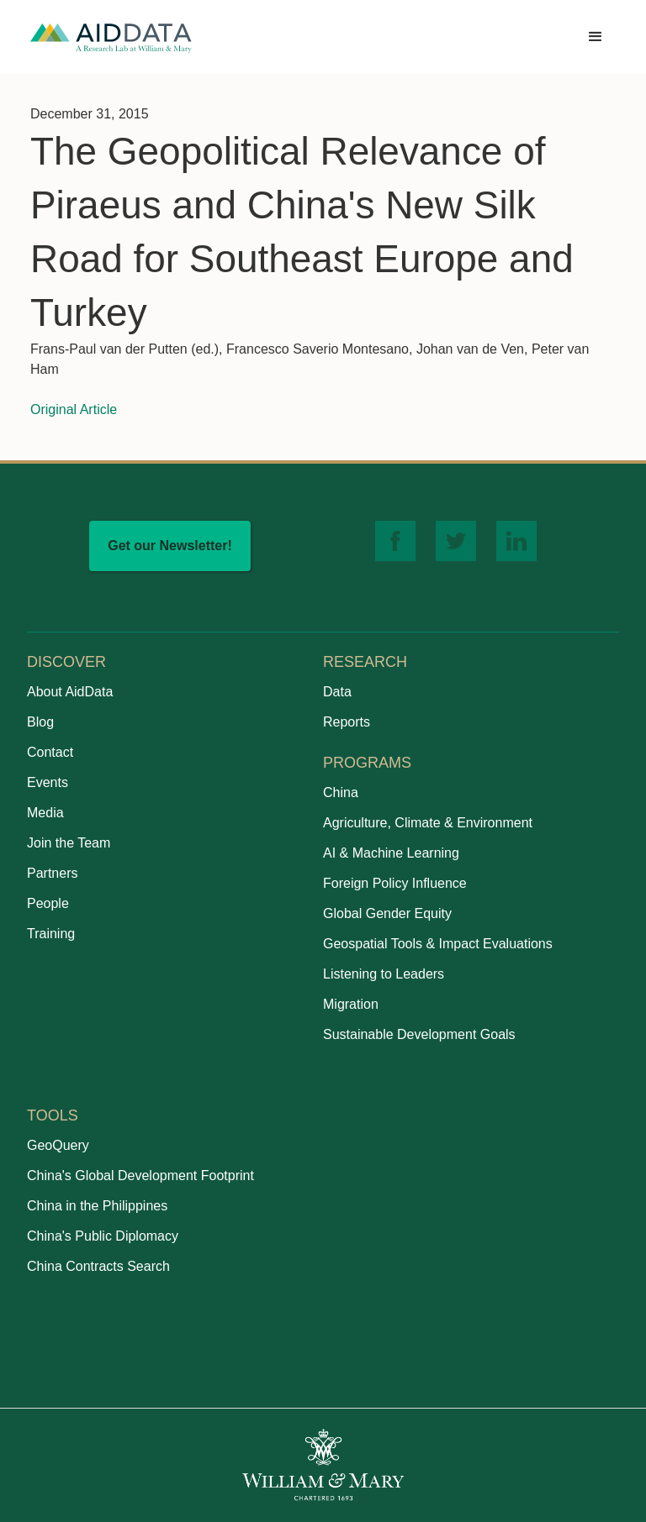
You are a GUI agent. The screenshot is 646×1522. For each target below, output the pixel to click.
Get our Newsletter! (170, 545)
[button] (595, 37)
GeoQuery (58, 1145)
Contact (50, 752)
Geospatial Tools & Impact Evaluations (438, 944)
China (340, 792)
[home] (111, 37)
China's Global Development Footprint (140, 1175)
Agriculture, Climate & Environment (427, 823)
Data (337, 692)
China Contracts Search (98, 1266)
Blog (40, 722)
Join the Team (68, 843)
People (48, 903)
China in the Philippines (97, 1206)
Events (47, 782)
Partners (52, 873)
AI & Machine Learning (391, 853)
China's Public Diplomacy (102, 1236)
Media (45, 813)
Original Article (73, 409)
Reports (346, 722)
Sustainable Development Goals (419, 1034)
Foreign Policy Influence (395, 883)
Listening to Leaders (383, 974)
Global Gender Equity (387, 913)
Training (51, 933)
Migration (351, 1004)
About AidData (70, 692)
